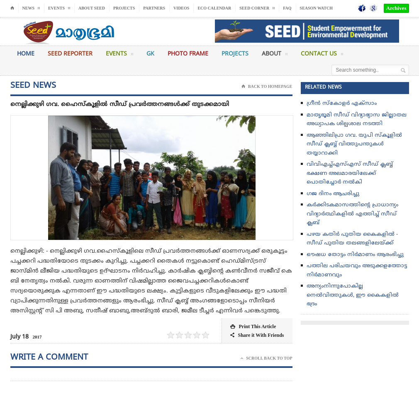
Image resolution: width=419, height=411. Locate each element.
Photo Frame (188, 54)
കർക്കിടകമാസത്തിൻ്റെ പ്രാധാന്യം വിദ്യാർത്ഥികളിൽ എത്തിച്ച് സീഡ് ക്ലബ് (352, 214)
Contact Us (322, 55)
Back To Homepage (266, 86)
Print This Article (253, 326)
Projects (124, 8)
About (274, 55)
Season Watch (316, 8)
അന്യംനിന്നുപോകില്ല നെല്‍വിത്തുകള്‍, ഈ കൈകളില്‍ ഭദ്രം (353, 295)
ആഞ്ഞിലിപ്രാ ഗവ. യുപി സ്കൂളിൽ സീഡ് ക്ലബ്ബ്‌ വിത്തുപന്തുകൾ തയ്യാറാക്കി (354, 144)
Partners (154, 8)
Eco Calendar (214, 8)
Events (119, 55)
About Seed (91, 8)
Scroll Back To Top (266, 358)
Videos (181, 8)
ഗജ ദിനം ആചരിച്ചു (333, 194)
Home (25, 54)
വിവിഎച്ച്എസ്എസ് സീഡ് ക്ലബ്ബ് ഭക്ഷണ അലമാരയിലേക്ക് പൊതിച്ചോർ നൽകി (350, 173)
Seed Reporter (70, 54)
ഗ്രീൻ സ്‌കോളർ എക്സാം (342, 103)
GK (150, 54)
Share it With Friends (257, 335)
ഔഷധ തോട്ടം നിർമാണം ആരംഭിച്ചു (355, 254)
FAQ (287, 8)
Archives (396, 8)
